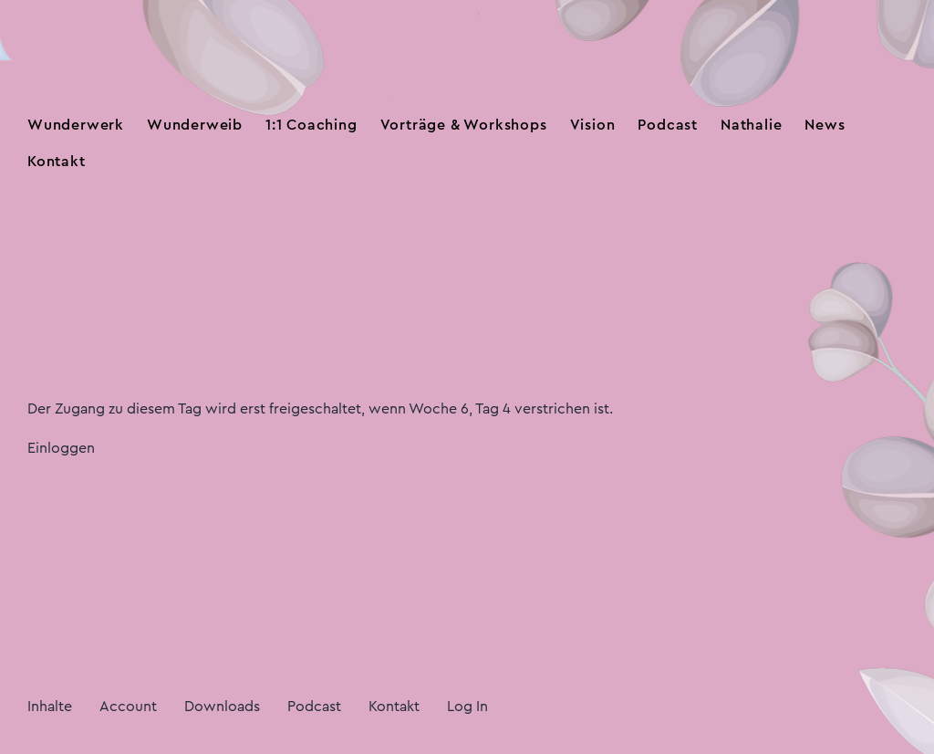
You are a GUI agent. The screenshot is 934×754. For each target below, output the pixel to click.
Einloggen (61, 448)
